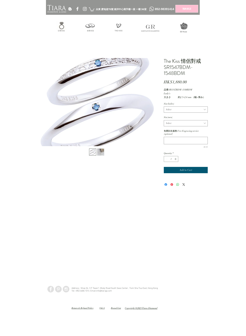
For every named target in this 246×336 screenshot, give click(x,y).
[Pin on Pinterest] (172, 184)
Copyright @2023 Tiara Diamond (141, 308)
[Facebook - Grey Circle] (50, 289)
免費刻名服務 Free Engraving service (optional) (181, 132)
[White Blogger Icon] (70, 8)
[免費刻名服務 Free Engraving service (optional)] (186, 140)
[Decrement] (166, 159)
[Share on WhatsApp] (178, 184)
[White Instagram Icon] (84, 8)
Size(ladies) (169, 103)
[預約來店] (186, 9)
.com (109, 291)
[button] (91, 9)
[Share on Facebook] (166, 184)
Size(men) (168, 117)
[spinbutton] (171, 159)
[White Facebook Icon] (77, 8)
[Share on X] (184, 184)
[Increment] (176, 159)
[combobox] (186, 109)
